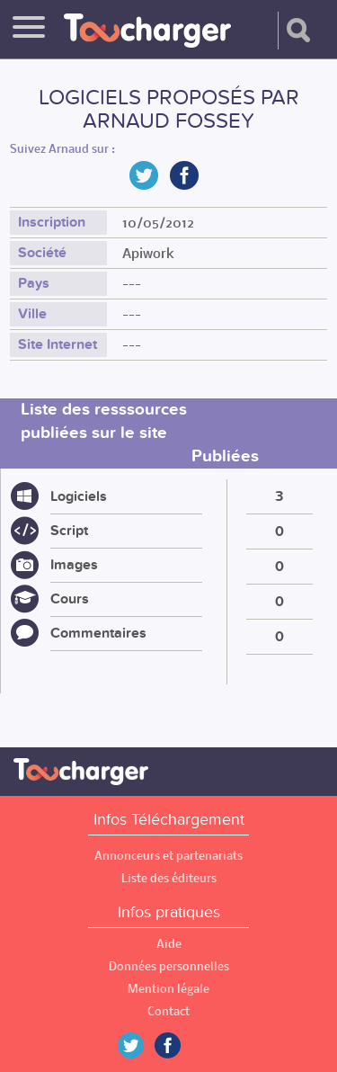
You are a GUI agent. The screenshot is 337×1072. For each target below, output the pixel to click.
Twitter (137, 1045)
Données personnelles (169, 966)
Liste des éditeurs (169, 878)
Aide (169, 943)
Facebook (181, 1045)
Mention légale (168, 988)
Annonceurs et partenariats (168, 855)
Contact (168, 1011)
